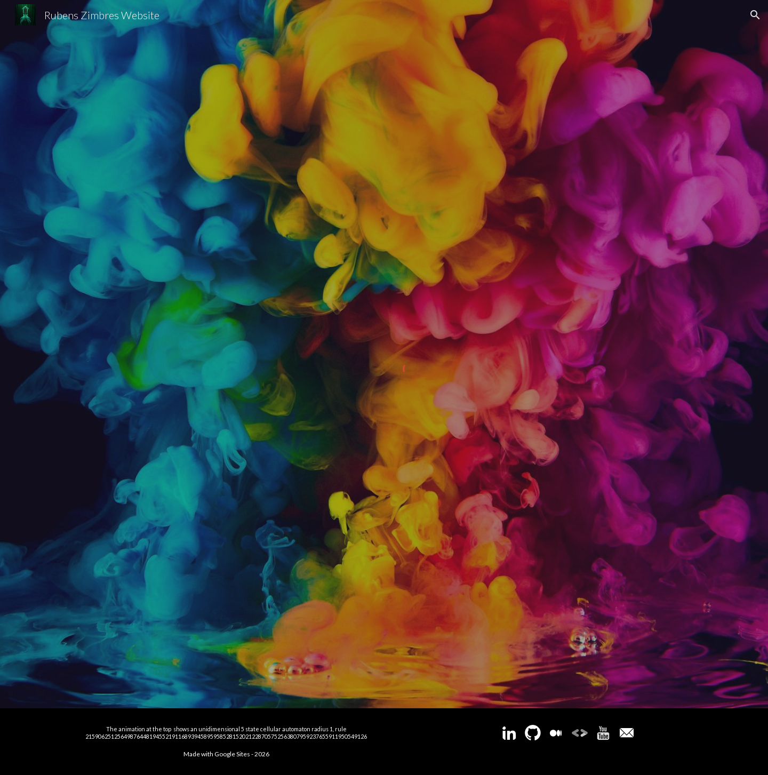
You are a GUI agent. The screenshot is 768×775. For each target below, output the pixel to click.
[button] (755, 15)
